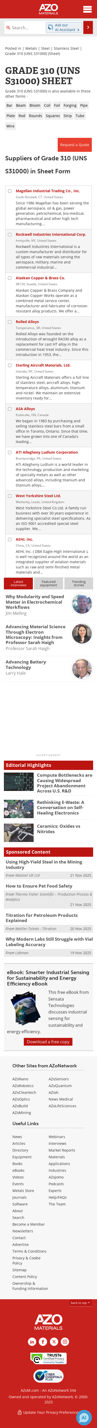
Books (17, 1163)
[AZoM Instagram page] (65, 1342)
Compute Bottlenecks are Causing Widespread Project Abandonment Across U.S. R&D (64, 783)
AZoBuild (20, 1105)
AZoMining (21, 1112)
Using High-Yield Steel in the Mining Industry (44, 864)
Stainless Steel (66, 48)
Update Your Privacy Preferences (48, 1412)
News (17, 1136)
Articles (18, 1143)
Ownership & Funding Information (30, 1286)
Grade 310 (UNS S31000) (26, 53)
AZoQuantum (60, 1085)
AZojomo (56, 1177)
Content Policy (24, 1276)
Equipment (22, 1156)
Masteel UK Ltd (27, 875)
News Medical (61, 1099)
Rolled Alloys (27, 321)
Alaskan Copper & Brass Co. (40, 277)
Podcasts (56, 1183)
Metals (31, 48)
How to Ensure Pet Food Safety (39, 886)
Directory (20, 1150)
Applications (59, 1163)
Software (20, 1204)
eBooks (18, 1170)
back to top (81, 1303)
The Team (57, 1204)
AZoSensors (59, 1078)
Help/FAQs (58, 1197)
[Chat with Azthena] (84, 1417)
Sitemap (19, 1269)
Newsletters (22, 1231)
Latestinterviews (18, 583)
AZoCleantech (24, 1092)
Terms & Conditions (29, 1251)
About (17, 1210)
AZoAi (53, 1092)
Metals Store (23, 1190)
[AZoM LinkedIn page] (32, 1342)
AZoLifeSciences (62, 1105)
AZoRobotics (23, 1085)
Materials (57, 1156)
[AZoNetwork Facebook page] (43, 1342)
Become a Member (28, 1224)
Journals (19, 1197)
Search (18, 1217)
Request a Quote (74, 144)
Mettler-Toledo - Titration (35, 928)
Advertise (20, 1244)
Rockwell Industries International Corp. (51, 234)
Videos (18, 1177)
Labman (21, 952)
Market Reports (62, 1150)
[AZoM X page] (54, 1342)
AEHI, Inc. (24, 539)
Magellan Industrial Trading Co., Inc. (48, 190)
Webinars (57, 1136)
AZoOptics (21, 1099)
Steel (45, 48)
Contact (19, 1237)
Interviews (57, 1143)
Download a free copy (48, 1042)
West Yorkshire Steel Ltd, (38, 495)
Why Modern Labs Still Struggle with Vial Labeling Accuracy (49, 941)
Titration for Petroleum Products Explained (42, 917)
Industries (57, 1170)
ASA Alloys (25, 408)
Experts (55, 1190)
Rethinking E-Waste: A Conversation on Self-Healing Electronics (60, 807)
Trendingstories (79, 583)
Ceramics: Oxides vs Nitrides (58, 828)
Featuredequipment (48, 583)
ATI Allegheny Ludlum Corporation (47, 452)
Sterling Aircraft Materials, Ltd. (43, 365)
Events (18, 1183)
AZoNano (20, 1078)
